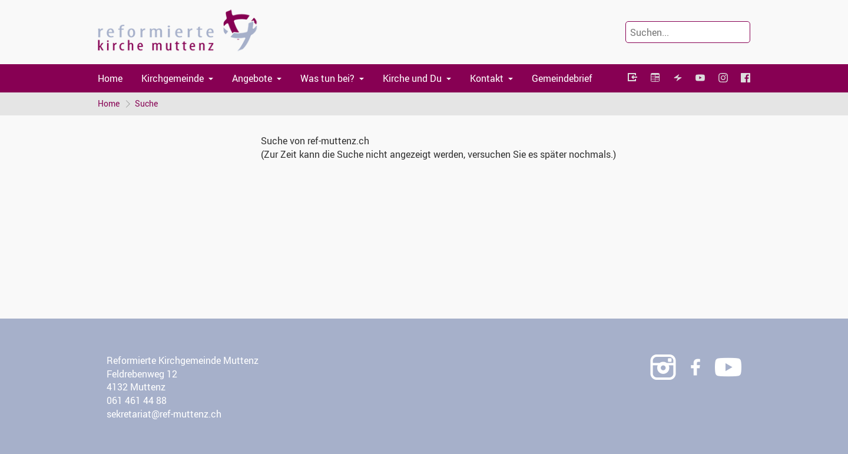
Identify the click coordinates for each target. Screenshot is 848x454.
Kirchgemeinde (172, 78)
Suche (146, 103)
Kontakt (487, 78)
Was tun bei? (327, 78)
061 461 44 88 (137, 400)
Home (110, 78)
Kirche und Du (412, 78)
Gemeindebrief (562, 78)
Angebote (252, 78)
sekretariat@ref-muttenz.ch (164, 413)
